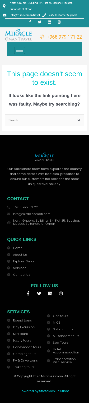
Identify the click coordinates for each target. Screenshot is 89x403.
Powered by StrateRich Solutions (45, 391)
